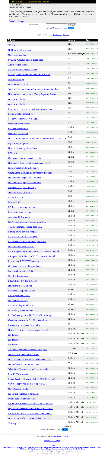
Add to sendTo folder (17, 65)
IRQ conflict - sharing (18, 300)
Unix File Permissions (18, 276)
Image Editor (39, 447)
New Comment (57, 35)
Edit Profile (76, 449)
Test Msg (12, 423)
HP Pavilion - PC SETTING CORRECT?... (27, 364)
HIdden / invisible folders (19, 50)
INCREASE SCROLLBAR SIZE (23, 236)
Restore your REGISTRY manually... (24, 261)
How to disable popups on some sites (24, 178)
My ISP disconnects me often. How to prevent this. (30, 408)
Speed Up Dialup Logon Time (21, 291)
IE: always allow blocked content (22, 69)
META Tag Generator (89, 447)
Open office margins (17, 55)
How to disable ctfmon (18, 84)
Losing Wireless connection (20, 114)
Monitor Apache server (18, 133)
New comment (57, 436)
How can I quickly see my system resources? (28, 330)
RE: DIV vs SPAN (16, 197)
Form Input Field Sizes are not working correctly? (30, 109)
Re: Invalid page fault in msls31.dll (23, 394)
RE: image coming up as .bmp (21, 207)
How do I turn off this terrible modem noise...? (28, 418)
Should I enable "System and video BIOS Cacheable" (31, 379)
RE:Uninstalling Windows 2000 (22, 305)
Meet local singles (17, 21)
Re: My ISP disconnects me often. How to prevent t (30, 403)
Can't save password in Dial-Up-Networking (27, 320)
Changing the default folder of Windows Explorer (30, 173)
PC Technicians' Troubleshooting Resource (27, 241)
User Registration (29, 447)
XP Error (12, 45)
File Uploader (78, 447)
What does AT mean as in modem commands (28, 369)
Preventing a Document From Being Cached (27, 325)
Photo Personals (8, 447)
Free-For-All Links (67, 447)
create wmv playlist (16, 99)
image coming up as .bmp (19, 212)
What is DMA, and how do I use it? (24, 354)
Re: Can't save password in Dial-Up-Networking (29, 315)
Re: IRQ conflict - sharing (19, 295)
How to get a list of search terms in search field (29, 163)
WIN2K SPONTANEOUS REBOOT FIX (26, 384)
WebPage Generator (34, 449)
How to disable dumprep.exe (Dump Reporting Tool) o (32, 94)
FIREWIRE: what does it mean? (22, 281)
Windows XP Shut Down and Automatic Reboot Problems (33, 89)
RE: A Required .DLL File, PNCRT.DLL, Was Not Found (33, 251)
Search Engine (48, 447)
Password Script (46, 449)
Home (83, 449)
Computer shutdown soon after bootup (25, 158)
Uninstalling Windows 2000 (20, 310)
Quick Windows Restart (18, 389)
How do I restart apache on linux (22, 148)
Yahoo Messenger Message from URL (25, 227)
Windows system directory (20, 192)
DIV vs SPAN (14, 202)
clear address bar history (19, 124)
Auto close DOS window (19, 217)
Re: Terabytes (14, 335)
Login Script (68, 449)
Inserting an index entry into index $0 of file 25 (29, 74)
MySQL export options (18, 143)
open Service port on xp (18, 128)
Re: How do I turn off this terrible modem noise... (30, 413)
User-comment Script (58, 449)
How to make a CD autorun (20, 286)
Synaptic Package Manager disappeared (25, 60)
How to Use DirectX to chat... (21, 246)
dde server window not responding (23, 119)
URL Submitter (18, 447)
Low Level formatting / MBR (21, 271)
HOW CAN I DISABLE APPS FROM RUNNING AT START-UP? (37, 138)
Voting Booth (57, 447)
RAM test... (13, 153)
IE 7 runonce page (16, 79)
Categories (66, 35)
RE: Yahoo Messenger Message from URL (27, 222)
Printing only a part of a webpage (22, 232)
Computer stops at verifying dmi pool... (25, 266)
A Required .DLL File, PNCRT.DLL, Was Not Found (31, 256)
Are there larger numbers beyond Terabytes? (27, 349)
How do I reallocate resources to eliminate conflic (30, 359)
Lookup (99, 447)
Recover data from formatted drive (23, 168)
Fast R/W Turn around (18, 374)
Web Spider (23, 449)
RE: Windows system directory (22, 187)
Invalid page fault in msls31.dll (22, 399)
